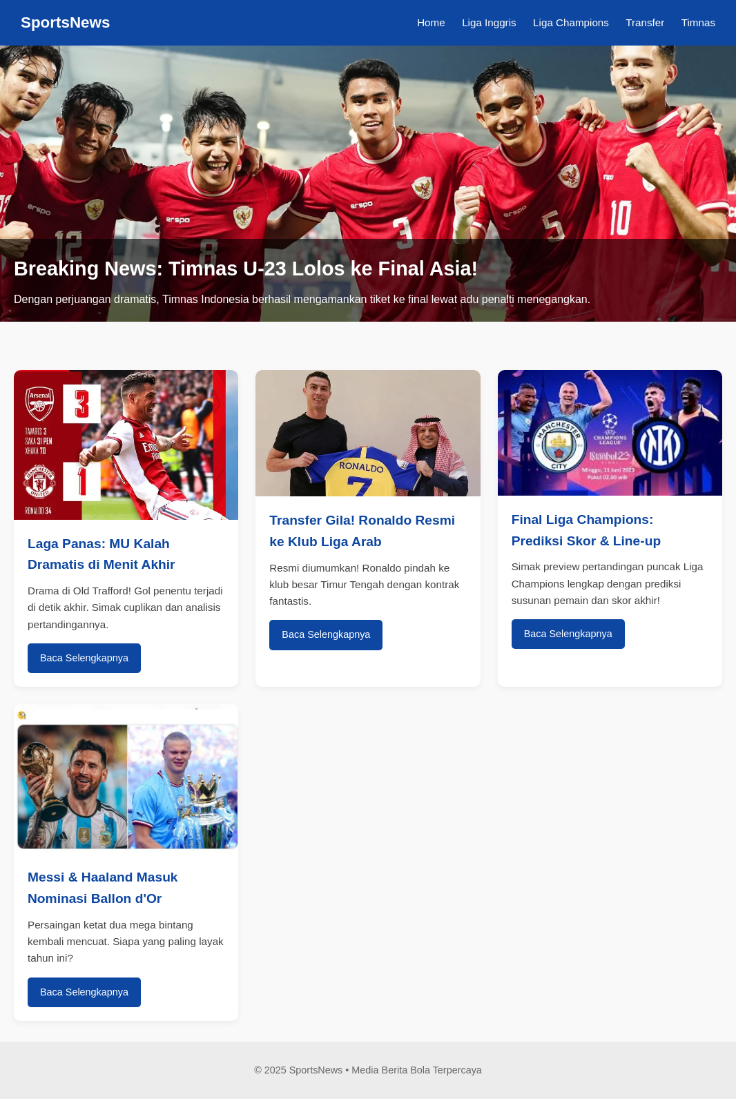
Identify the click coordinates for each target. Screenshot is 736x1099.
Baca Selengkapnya (84, 657)
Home (431, 22)
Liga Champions (571, 22)
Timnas (698, 22)
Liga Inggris (489, 22)
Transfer (645, 22)
